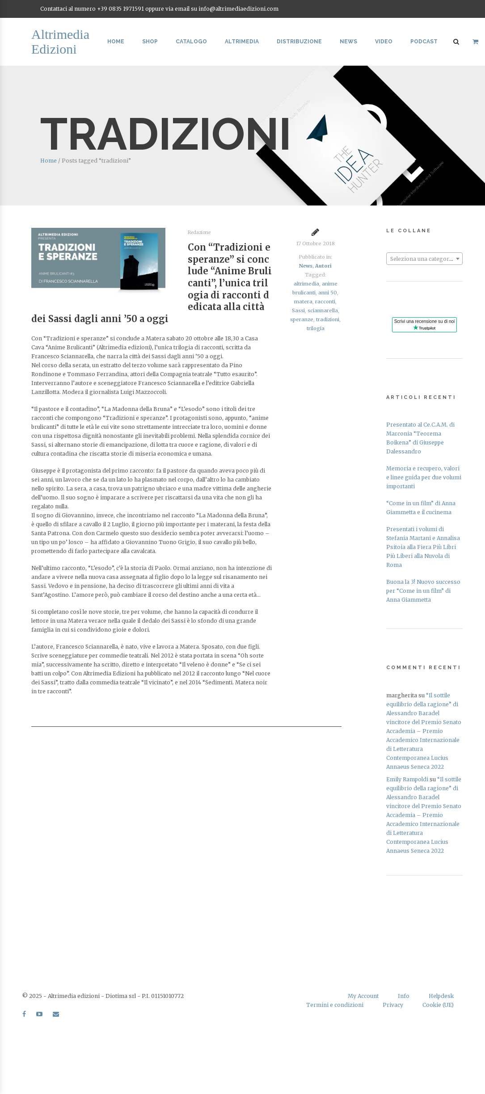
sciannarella (323, 310)
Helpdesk (441, 996)
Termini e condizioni (334, 1005)
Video (383, 41)
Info (403, 996)
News (348, 41)
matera (303, 301)
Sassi (298, 310)
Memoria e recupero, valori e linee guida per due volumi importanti (423, 477)
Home (115, 41)
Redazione (199, 232)
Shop (150, 41)
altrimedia (306, 284)
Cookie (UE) (438, 1005)
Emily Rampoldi (407, 779)
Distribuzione (299, 41)
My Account (363, 996)
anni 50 (327, 292)
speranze (301, 319)
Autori (323, 266)
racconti (325, 301)
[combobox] (424, 258)
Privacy (393, 1005)
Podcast (424, 41)
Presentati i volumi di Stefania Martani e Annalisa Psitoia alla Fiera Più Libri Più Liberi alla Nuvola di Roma (423, 547)
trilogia (316, 328)
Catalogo (191, 41)
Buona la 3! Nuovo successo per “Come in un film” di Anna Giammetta (423, 590)
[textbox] (424, 259)
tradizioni (327, 319)
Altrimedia (242, 41)
